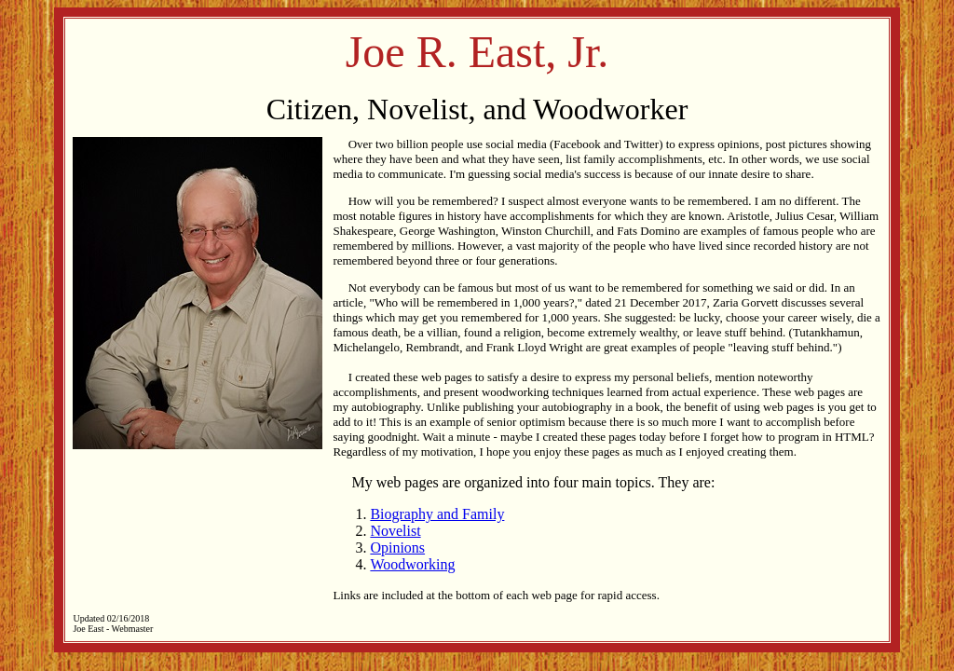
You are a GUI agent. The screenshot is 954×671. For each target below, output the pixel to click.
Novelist (395, 531)
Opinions (397, 547)
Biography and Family (437, 514)
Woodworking (412, 564)
